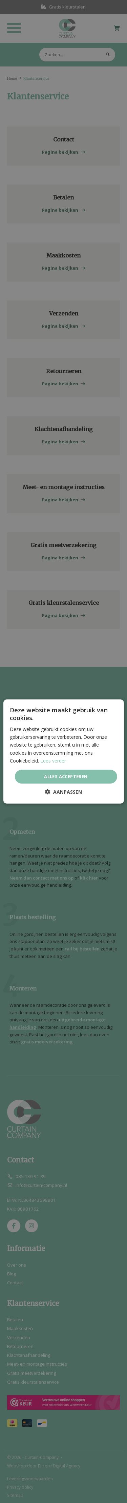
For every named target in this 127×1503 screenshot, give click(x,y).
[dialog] (63, 751)
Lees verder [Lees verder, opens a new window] (53, 760)
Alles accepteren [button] (65, 776)
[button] (63, 792)
